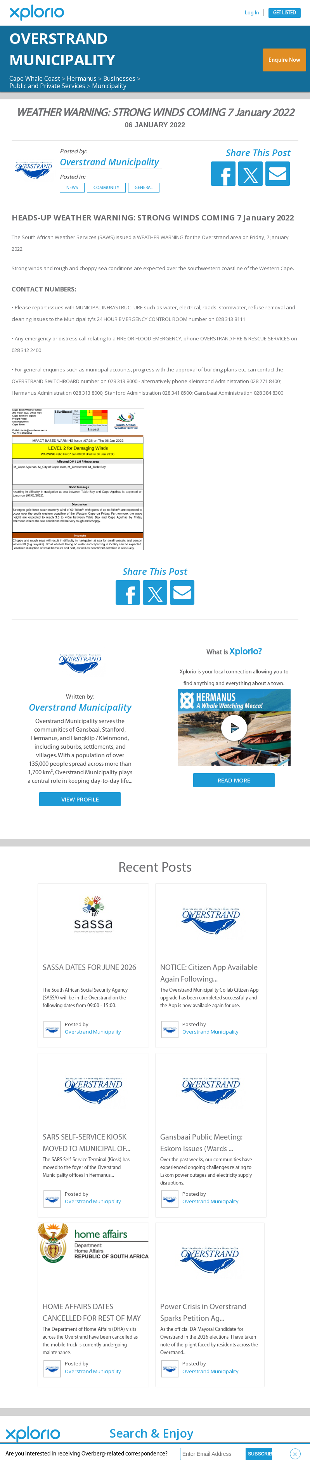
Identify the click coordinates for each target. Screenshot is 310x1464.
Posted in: (72, 176)
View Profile (80, 799)
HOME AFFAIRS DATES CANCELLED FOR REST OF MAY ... (92, 1317)
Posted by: (73, 151)
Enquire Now (285, 60)
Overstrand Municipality (66, 49)
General (144, 187)
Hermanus (84, 78)
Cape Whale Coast (35, 78)
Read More (234, 780)
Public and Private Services (48, 85)
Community (106, 187)
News (72, 187)
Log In (252, 12)
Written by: (80, 696)
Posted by (76, 1023)
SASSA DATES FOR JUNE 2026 (89, 966)
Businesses (122, 78)
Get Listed (284, 13)
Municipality (110, 85)
